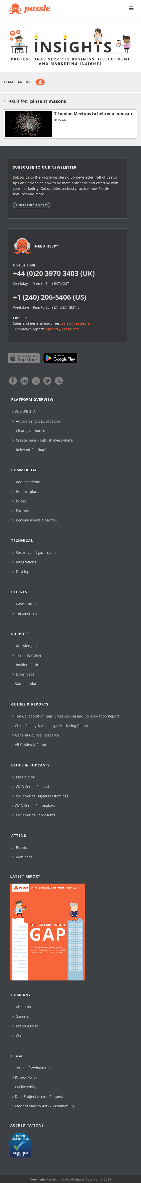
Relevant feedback (29, 449)
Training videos (27, 655)
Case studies (24, 603)
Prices (19, 501)
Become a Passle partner (34, 520)
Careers (20, 1016)
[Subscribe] (40, 82)
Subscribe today (31, 205)
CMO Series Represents (33, 815)
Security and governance (34, 552)
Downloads (23, 674)
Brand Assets (25, 1026)
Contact (20, 1035)
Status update (25, 683)
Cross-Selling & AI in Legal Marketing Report (50, 725)
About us (21, 1006)
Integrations (24, 562)
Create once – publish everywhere (42, 440)
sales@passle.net (76, 323)
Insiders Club (25, 664)
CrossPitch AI (24, 411)
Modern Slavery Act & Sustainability (43, 1106)
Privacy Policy (24, 1077)
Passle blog (23, 777)
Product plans (25, 491)
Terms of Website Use (31, 1067)
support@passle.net (62, 329)
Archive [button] (25, 82)
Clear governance (28, 430)
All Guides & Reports (30, 744)
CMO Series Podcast (30, 786)
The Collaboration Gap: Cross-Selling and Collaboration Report (65, 716)
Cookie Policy (24, 1086)
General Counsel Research (35, 735)
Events (19, 847)
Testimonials (24, 613)
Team (8, 82)
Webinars (22, 857)
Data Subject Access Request (37, 1096)
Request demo (26, 481)
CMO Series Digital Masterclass (40, 796)
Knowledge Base (27, 645)
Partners (21, 510)
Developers (23, 571)
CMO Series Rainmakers (33, 805)
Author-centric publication (36, 421)
